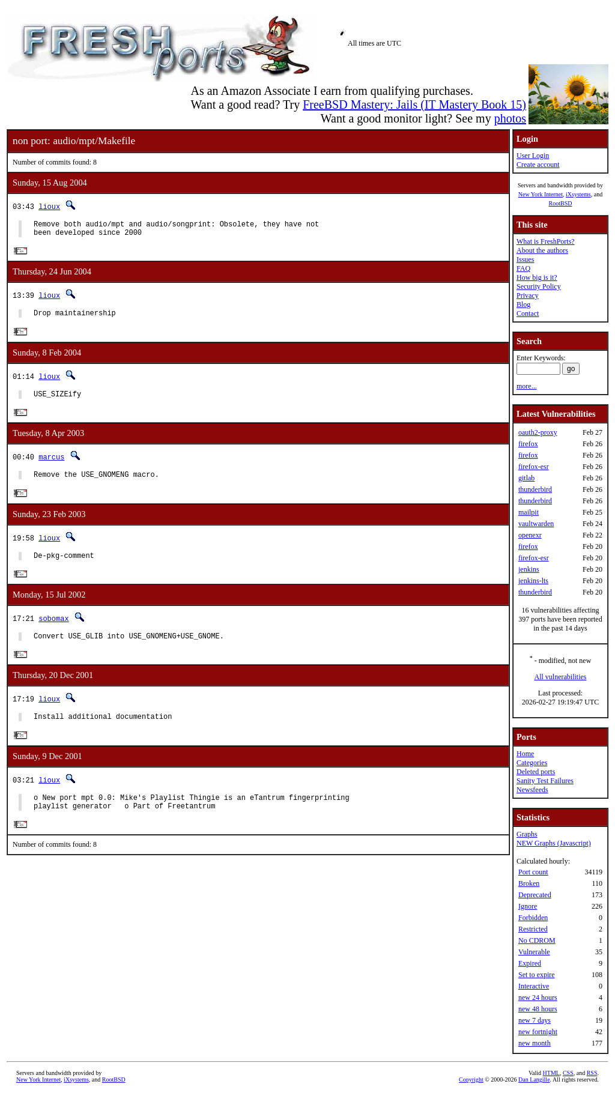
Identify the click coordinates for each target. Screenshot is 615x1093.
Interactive (533, 986)
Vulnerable (534, 952)
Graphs (527, 834)
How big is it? (537, 277)
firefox (528, 444)
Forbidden (533, 917)
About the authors (542, 250)
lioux (49, 206)
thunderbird (535, 489)
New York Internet (540, 194)
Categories (532, 762)
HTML (551, 1073)
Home (525, 753)
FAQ (523, 268)
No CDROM (537, 940)
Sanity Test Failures (545, 781)
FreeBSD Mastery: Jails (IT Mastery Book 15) (414, 104)
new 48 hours (537, 1009)
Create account (538, 164)
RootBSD (560, 203)
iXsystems (578, 194)
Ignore (527, 906)
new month (534, 1043)
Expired (529, 963)
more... (527, 386)
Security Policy (539, 286)
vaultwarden (536, 523)
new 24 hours (537, 997)
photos (510, 118)
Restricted (533, 929)
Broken (528, 883)
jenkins (528, 569)
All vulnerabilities (561, 677)
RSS (592, 1073)
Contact (528, 313)
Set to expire (536, 974)
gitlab (526, 478)
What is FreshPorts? (546, 241)
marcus (51, 465)
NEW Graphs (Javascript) (554, 843)
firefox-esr (533, 466)
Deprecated (534, 895)
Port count (533, 872)
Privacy (528, 295)
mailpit (528, 512)
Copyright (471, 1079)
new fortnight (537, 1032)
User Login (533, 155)
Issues (525, 259)
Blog (523, 304)
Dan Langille (534, 1079)
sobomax (53, 631)
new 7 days (534, 1020)
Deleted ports (536, 772)
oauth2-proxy (537, 432)
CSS (568, 1073)
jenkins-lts (533, 581)
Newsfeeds (532, 790)
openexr (530, 535)
